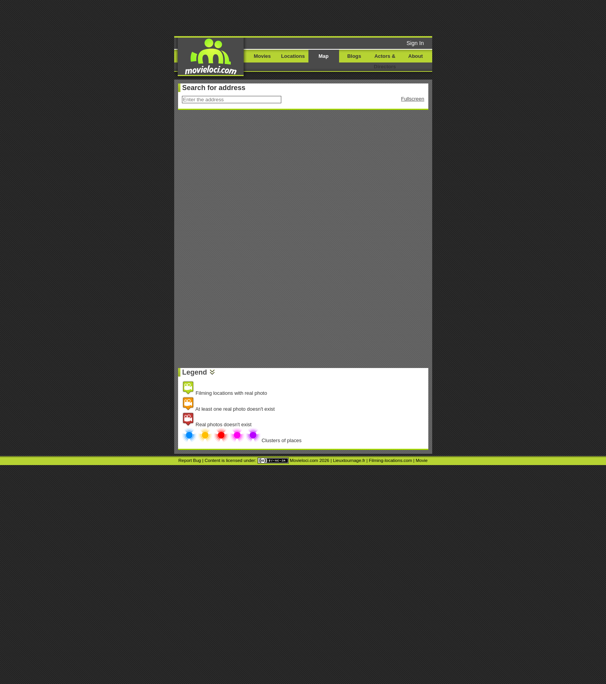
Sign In (415, 43)
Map (324, 56)
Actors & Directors (385, 61)
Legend (194, 372)
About (415, 56)
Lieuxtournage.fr (349, 460)
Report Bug (189, 460)
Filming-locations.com (390, 460)
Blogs (354, 56)
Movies (262, 56)
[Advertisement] (362, 17)
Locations (293, 56)
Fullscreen (412, 99)
